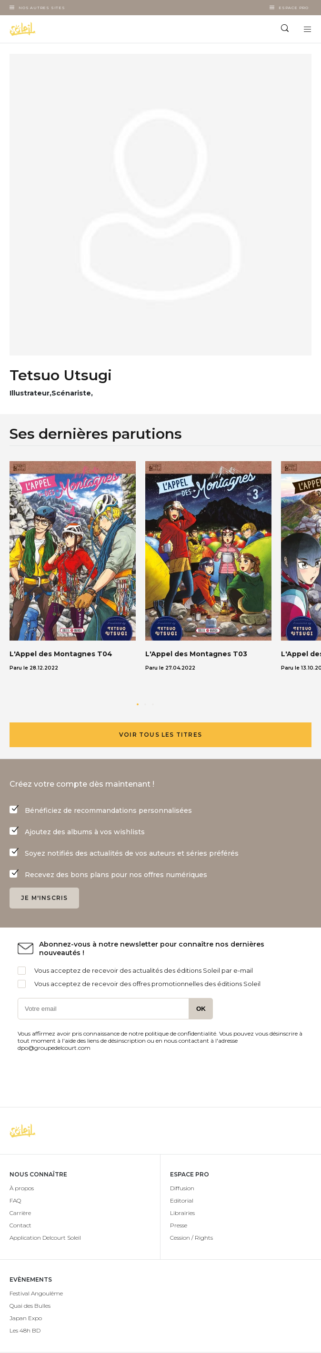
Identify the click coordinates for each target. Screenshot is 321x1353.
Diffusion (182, 1188)
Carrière (20, 1212)
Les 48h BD (25, 1330)
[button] (138, 704)
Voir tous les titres (160, 734)
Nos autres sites (42, 7)
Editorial (181, 1200)
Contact (20, 1225)
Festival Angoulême (36, 1293)
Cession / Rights (191, 1237)
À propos (22, 1188)
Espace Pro (294, 7)
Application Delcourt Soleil (45, 1237)
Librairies (182, 1212)
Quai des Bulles (30, 1305)
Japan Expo (26, 1318)
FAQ (15, 1200)
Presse (178, 1225)
